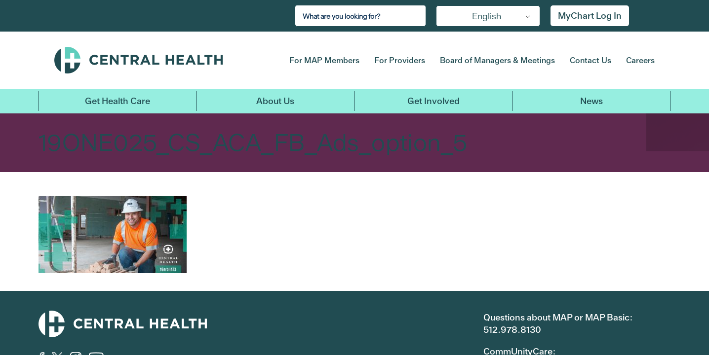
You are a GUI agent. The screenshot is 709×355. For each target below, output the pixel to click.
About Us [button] (275, 100)
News (591, 100)
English (486, 16)
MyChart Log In (590, 15)
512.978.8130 (512, 329)
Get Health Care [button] (117, 100)
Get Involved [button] (433, 100)
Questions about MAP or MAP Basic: (557, 317)
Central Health (156, 60)
